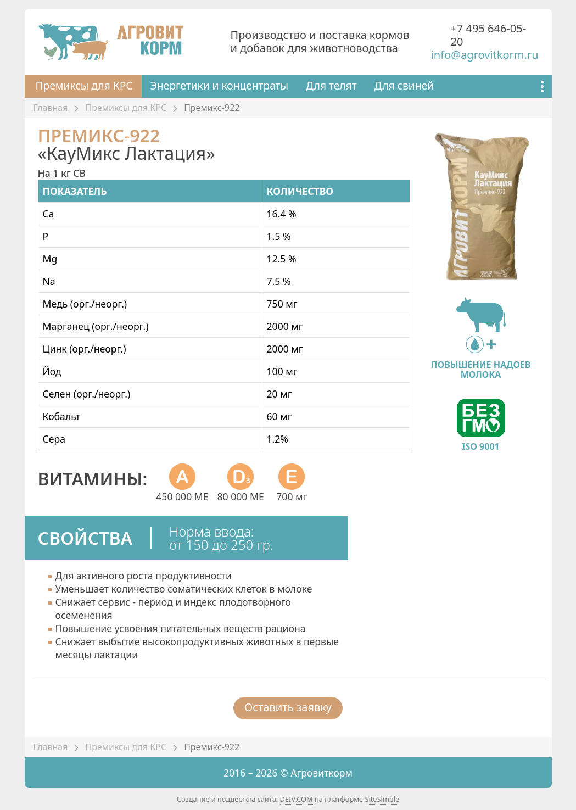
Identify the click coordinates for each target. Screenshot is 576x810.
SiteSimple (382, 799)
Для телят (331, 85)
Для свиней (404, 85)
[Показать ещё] (542, 86)
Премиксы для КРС (84, 85)
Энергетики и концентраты (219, 85)
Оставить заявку (288, 707)
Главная (50, 108)
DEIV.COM (296, 799)
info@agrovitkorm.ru (485, 54)
